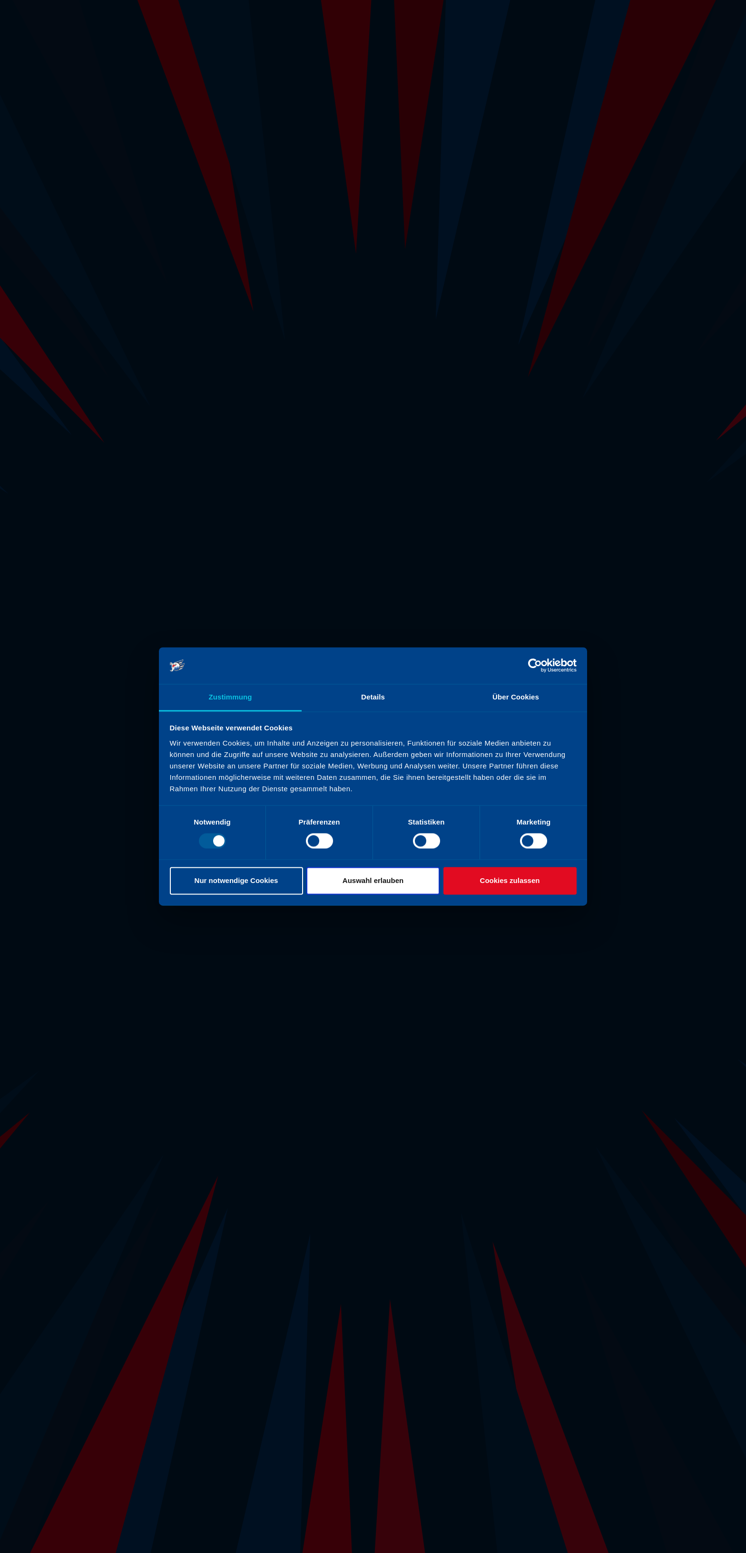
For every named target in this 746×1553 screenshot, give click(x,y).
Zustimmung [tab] (230, 697)
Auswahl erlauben (373, 880)
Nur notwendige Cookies (236, 880)
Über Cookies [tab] (515, 697)
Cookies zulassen (510, 880)
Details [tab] (373, 697)
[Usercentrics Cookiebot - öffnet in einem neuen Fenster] (535, 666)
